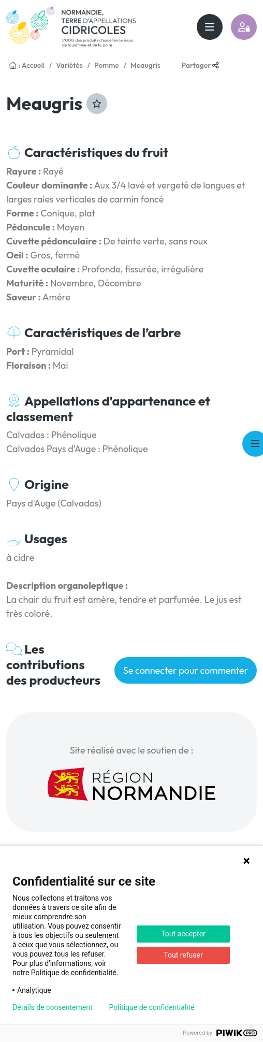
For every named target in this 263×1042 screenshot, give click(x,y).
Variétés (69, 65)
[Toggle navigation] (210, 27)
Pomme (106, 65)
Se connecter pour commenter (185, 670)
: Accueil (27, 65)
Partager (200, 65)
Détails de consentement (52, 1007)
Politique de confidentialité (152, 1007)
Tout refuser (183, 955)
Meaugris (145, 65)
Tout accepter (183, 934)
